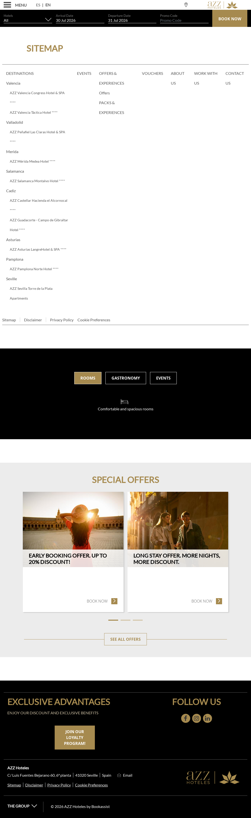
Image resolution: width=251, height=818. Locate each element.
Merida (12, 151)
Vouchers (152, 73)
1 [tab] (113, 620)
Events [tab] (163, 378)
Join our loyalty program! (75, 737)
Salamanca (15, 171)
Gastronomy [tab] (126, 378)
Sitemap (9, 319)
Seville (11, 278)
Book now (102, 601)
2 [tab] (125, 620)
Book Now (229, 19)
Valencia (13, 83)
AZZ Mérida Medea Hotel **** (32, 161)
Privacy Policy (62, 319)
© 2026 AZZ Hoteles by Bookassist (80, 806)
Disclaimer (33, 319)
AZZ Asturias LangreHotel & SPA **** (38, 249)
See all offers (125, 639)
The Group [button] (22, 806)
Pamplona (14, 259)
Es (38, 4)
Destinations (20, 73)
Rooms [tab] (87, 378)
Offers (104, 92)
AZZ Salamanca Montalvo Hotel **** (37, 181)
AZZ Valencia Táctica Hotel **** (34, 112)
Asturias (13, 239)
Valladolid (14, 122)
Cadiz (11, 190)
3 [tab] (138, 620)
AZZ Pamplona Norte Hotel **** (34, 269)
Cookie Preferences (93, 319)
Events (84, 73)
